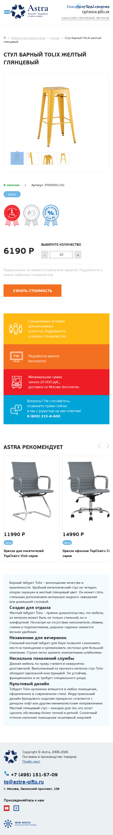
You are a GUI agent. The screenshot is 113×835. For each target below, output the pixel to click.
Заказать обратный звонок (85, 18)
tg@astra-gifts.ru (95, 11)
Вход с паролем (98, 6)
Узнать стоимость (32, 290)
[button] (99, 445)
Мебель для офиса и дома (28, 38)
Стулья (55, 38)
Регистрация (76, 6)
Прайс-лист (31, 762)
